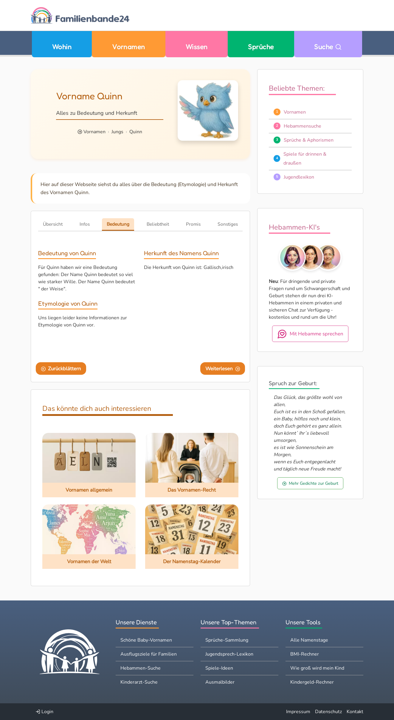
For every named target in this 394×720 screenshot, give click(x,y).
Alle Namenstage (309, 640)
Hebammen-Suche (140, 668)
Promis (193, 224)
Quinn (135, 131)
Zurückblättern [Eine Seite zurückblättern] (61, 368)
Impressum (298, 711)
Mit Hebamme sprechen (310, 334)
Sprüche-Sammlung (226, 640)
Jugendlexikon (299, 177)
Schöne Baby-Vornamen (146, 640)
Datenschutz (328, 711)
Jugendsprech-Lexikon (229, 654)
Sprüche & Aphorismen (308, 140)
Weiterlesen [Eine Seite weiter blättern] (222, 368)
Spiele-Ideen (219, 668)
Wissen (197, 47)
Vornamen (128, 47)
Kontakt (355, 711)
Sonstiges (228, 224)
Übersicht (53, 224)
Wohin (62, 47)
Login (44, 711)
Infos (85, 224)
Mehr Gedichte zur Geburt (310, 483)
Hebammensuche (302, 126)
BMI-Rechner (304, 654)
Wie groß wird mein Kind (317, 668)
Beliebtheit (158, 224)
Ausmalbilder (220, 682)
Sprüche (261, 47)
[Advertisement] (193, 315)
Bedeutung (118, 224)
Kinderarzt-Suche (139, 682)
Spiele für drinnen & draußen (304, 158)
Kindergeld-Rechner (312, 682)
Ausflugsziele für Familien (148, 654)
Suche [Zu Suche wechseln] (328, 47)
